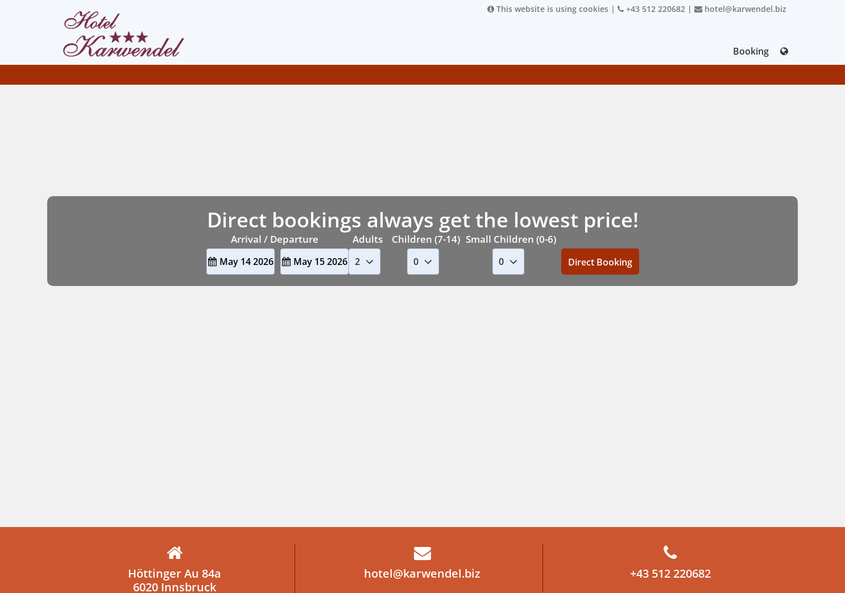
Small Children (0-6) (511, 239)
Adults (368, 239)
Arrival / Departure (274, 239)
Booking (751, 51)
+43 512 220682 (651, 8)
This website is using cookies (547, 8)
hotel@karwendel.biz (740, 8)
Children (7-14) (426, 239)
